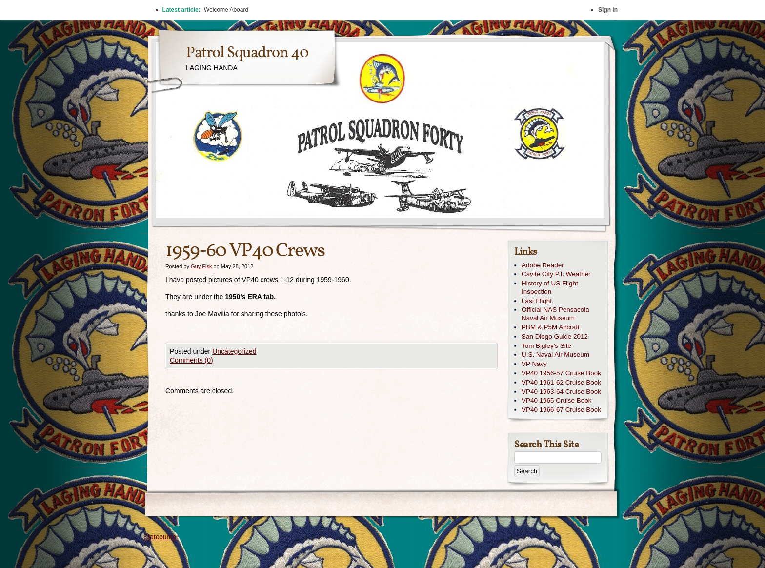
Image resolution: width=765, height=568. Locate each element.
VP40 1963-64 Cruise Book (561, 391)
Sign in (608, 9)
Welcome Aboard (226, 9)
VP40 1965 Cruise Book (556, 400)
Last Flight (537, 300)
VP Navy (534, 363)
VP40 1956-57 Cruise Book (561, 373)
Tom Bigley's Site (546, 345)
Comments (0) (191, 360)
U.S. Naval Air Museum (555, 354)
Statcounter (161, 537)
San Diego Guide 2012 (555, 336)
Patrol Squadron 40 (247, 53)
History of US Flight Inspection (550, 287)
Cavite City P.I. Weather (556, 274)
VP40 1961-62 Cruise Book (561, 382)
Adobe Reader (543, 265)
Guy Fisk (201, 266)
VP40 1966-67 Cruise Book (561, 409)
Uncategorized (234, 351)
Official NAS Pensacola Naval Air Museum (555, 314)
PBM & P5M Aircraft (551, 327)
